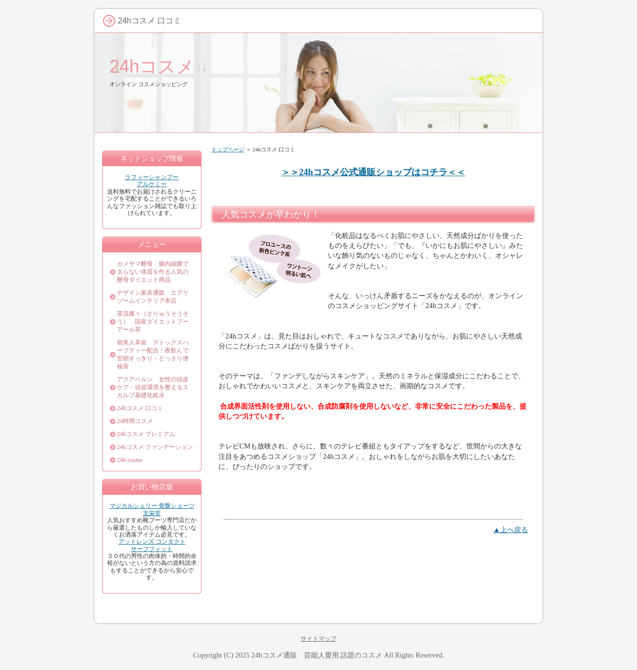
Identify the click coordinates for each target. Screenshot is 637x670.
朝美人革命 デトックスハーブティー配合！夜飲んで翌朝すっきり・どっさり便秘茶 (153, 354)
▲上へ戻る (510, 530)
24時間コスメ (135, 421)
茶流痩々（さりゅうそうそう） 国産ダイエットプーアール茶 (153, 321)
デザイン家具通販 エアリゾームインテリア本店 (153, 296)
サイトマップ (318, 638)
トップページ (228, 149)
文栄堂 (152, 513)
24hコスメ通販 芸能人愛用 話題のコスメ (316, 655)
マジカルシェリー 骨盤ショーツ (152, 505)
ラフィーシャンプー (152, 177)
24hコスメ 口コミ (140, 408)
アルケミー (152, 184)
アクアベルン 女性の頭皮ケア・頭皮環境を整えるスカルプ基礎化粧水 (153, 387)
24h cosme (130, 459)
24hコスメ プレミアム (146, 434)
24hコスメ (152, 66)
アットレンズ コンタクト (152, 541)
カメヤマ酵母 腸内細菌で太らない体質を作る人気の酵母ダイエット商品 (153, 271)
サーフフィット (152, 549)
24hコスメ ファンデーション (155, 447)
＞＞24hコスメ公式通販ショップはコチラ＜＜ (373, 172)
